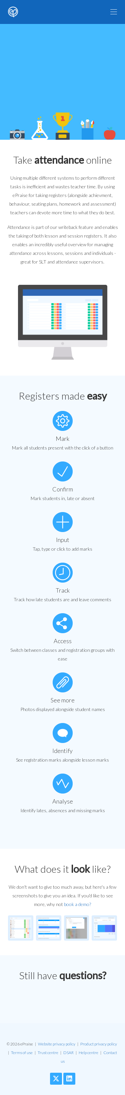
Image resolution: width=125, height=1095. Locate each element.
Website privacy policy (56, 1043)
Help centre (88, 1052)
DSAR (68, 1052)
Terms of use (22, 1052)
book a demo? (77, 904)
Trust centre (48, 1052)
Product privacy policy (98, 1043)
